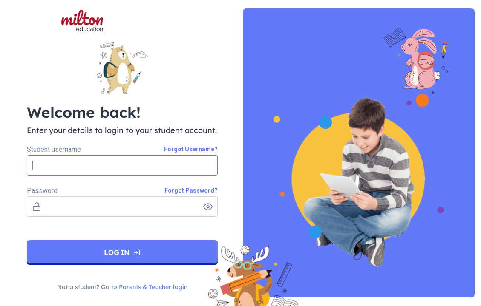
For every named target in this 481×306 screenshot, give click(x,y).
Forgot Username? (191, 149)
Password (42, 190)
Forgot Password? (191, 190)
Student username (54, 148)
